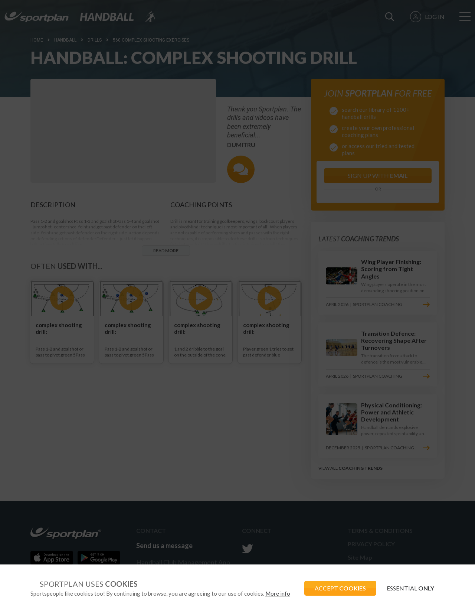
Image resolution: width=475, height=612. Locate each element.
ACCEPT (338, 588)
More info (277, 593)
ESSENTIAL (409, 588)
